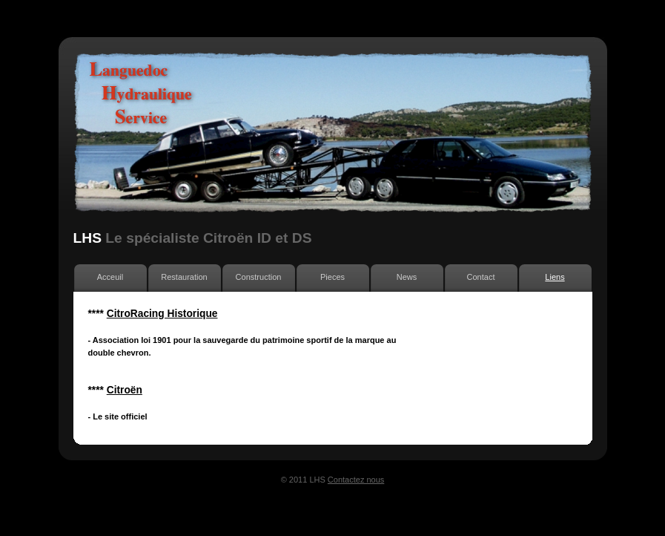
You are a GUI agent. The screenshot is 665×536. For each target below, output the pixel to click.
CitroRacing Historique (162, 313)
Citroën (124, 390)
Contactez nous (356, 479)
